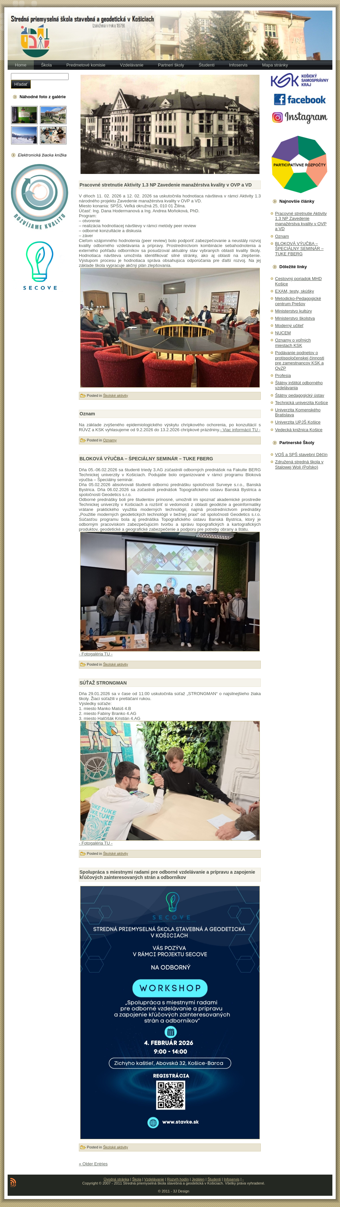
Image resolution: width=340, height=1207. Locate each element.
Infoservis (232, 1179)
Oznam (87, 413)
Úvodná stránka (116, 1179)
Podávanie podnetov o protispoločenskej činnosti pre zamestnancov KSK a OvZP (299, 360)
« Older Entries (93, 1163)
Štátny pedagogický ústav (299, 395)
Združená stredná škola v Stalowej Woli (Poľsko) (299, 464)
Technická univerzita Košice (301, 402)
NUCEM (283, 332)
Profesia (283, 375)
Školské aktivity (115, 395)
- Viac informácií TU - (240, 429)
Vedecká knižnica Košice (298, 429)
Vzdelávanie (154, 1179)
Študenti (214, 1179)
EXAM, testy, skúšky (294, 291)
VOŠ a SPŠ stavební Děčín (301, 454)
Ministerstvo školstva (295, 318)
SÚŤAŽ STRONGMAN (103, 683)
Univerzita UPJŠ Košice (297, 422)
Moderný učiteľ (289, 325)
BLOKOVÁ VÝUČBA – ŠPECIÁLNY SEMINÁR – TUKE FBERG (146, 458)
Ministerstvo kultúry (293, 311)
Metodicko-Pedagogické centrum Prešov (298, 301)
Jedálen (198, 1179)
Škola (137, 1179)
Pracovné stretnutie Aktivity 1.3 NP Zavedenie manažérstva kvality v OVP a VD (166, 184)
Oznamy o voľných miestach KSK (293, 343)
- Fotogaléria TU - (96, 653)
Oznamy (110, 440)
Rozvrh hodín (178, 1179)
